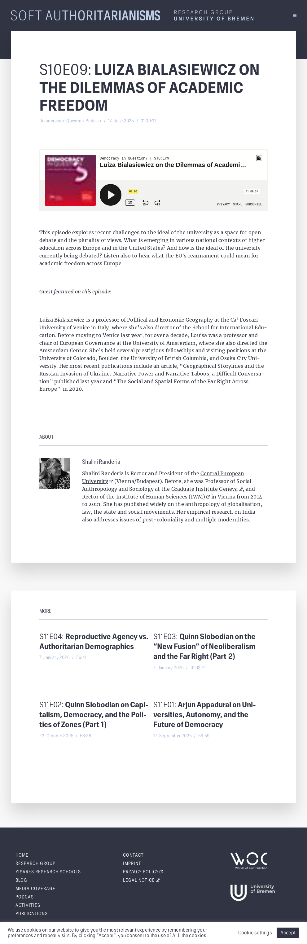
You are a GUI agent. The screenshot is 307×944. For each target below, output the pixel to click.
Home (22, 855)
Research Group (35, 863)
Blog (21, 880)
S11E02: (93, 715)
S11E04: (93, 642)
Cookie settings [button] (255, 933)
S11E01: (204, 715)
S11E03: (204, 647)
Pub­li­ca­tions (31, 913)
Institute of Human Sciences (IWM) (163, 497)
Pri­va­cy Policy (143, 872)
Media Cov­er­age (35, 888)
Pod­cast (26, 897)
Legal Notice (141, 880)
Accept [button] (288, 933)
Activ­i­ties (27, 905)
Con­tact (133, 855)
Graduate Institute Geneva (207, 489)
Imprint (132, 863)
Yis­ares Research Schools (48, 872)
